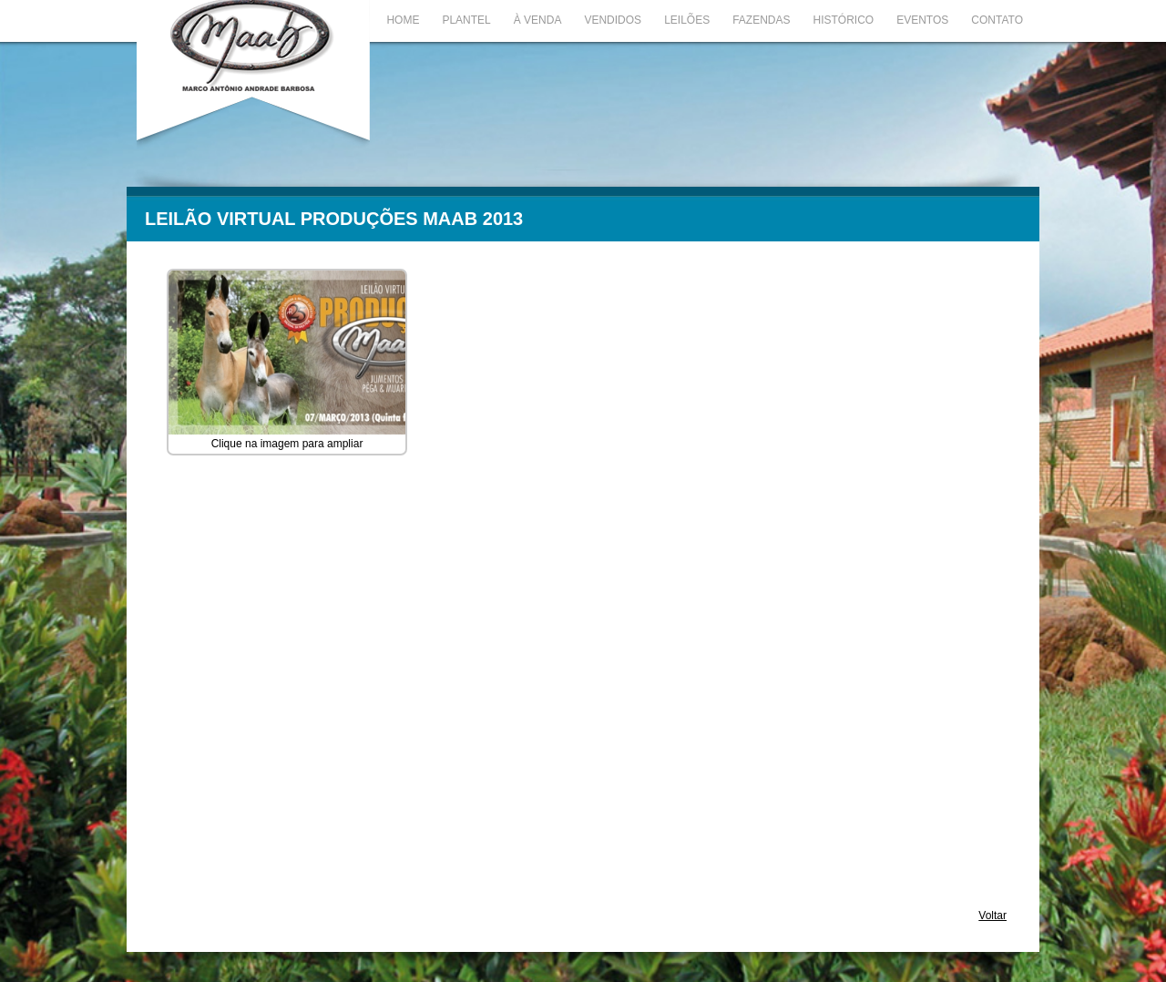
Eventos (922, 20)
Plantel (466, 20)
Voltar (992, 915)
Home (402, 20)
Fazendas (761, 20)
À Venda (538, 20)
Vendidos (612, 20)
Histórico (843, 20)
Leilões (687, 20)
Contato (997, 20)
